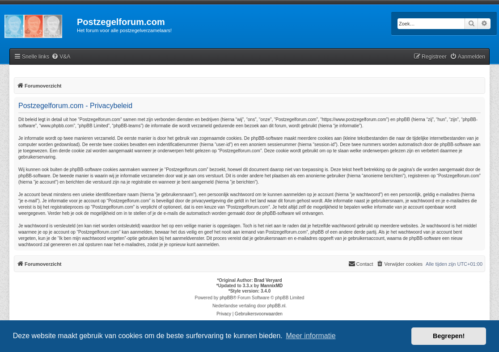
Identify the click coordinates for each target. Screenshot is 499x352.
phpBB (226, 297)
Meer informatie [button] (310, 335)
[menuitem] (60, 57)
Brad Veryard (268, 280)
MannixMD (271, 285)
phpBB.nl (276, 305)
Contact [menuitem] (360, 263)
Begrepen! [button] (449, 335)
